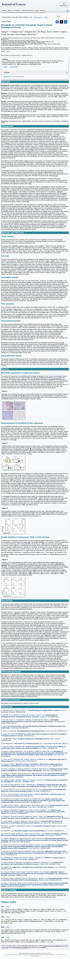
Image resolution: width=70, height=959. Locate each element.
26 (28, 201)
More (7, 51)
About (9, 10)
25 (16, 192)
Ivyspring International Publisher (31, 953)
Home (4, 10)
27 (7, 209)
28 (26, 246)
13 (39, 172)
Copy (5, 67)
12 (54, 166)
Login (36, 10)
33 (58, 653)
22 (13, 180)
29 (47, 324)
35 (59, 658)
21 (43, 324)
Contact (42, 10)
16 (54, 175)
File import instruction (18, 76)
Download (7, 76)
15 (41, 172)
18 (11, 180)
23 (30, 183)
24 (7, 188)
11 (12, 164)
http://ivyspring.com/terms (20, 947)
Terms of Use (35, 956)
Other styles (14, 67)
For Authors (16, 10)
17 (56, 175)
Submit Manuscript (27, 10)
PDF (58, 17)
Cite (46, 17)
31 (66, 615)
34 (57, 658)
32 (23, 623)
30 (15, 439)
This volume (38, 17)
